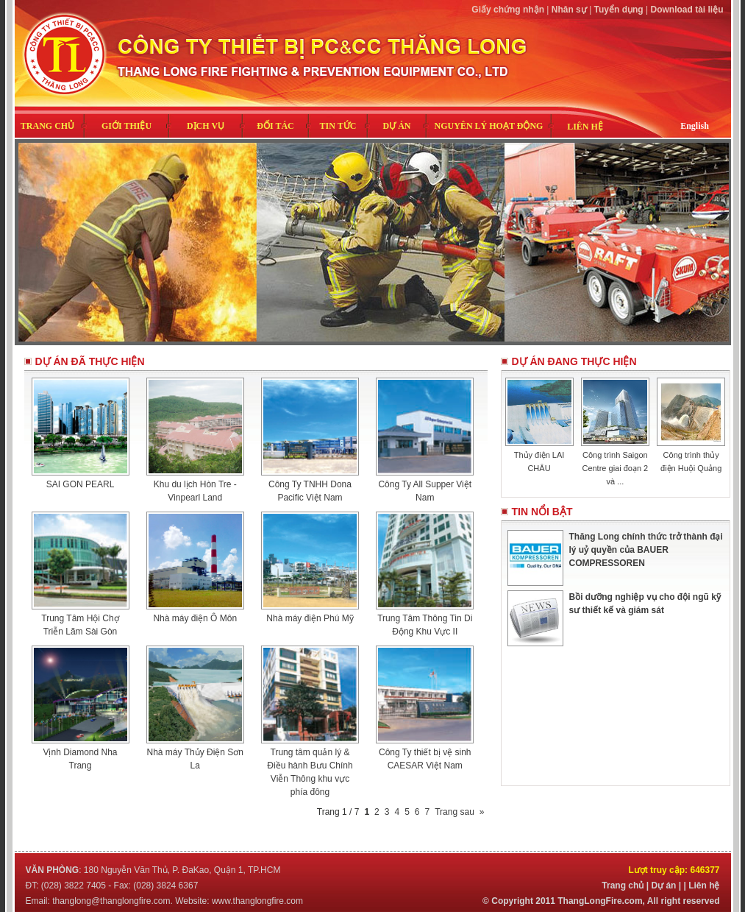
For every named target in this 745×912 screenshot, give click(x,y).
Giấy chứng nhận (507, 9)
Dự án (663, 885)
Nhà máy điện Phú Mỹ (309, 618)
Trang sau (454, 812)
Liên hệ (703, 885)
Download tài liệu (687, 9)
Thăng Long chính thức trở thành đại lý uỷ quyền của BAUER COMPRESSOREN (646, 549)
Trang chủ (623, 885)
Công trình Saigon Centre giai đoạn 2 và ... (615, 468)
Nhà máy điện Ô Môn (195, 618)
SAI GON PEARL (80, 484)
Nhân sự (569, 9)
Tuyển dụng (619, 9)
